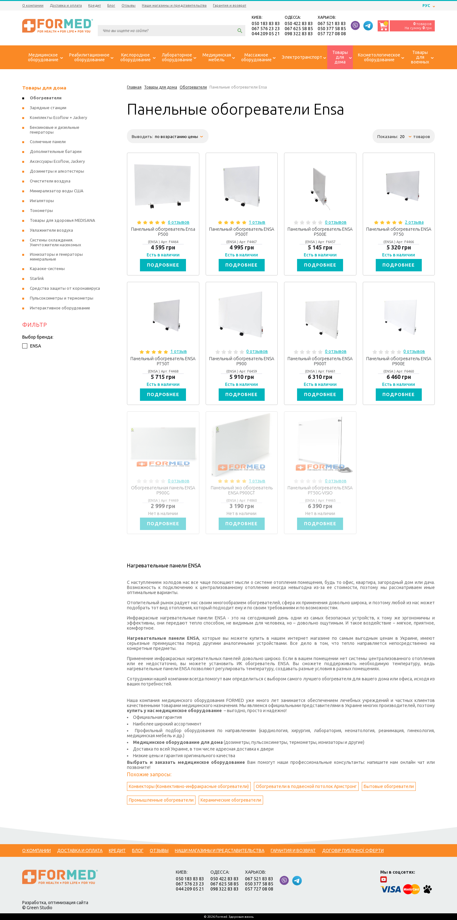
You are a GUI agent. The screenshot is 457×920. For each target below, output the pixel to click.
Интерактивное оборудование (60, 308)
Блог (111, 5)
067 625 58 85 (299, 28)
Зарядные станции (48, 107)
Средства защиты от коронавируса (65, 288)
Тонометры (41, 210)
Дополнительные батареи (56, 151)
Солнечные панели (48, 141)
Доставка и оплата (66, 5)
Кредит (94, 5)
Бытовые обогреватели (389, 786)
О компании (32, 5)
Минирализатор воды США (56, 191)
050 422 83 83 (299, 23)
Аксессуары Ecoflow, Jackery (57, 161)
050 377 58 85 (332, 28)
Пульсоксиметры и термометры (61, 298)
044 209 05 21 (266, 33)
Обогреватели (46, 98)
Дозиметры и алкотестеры (57, 171)
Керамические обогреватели (231, 800)
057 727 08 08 (332, 33)
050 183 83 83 (266, 23)
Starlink (37, 278)
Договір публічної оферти (353, 850)
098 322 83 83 (299, 33)
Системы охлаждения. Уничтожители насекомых (55, 242)
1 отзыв (257, 222)
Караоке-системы (47, 268)
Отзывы (129, 5)
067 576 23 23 (266, 28)
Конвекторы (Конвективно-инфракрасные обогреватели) (189, 786)
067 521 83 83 (332, 23)
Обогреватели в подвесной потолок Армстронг (306, 786)
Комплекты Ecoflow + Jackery (58, 117)
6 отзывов (178, 222)
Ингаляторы (42, 200)
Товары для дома (44, 87)
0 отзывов (336, 222)
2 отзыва (414, 222)
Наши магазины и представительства (174, 5)
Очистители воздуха (50, 181)
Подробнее (163, 265)
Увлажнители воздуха (51, 230)
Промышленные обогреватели (161, 800)
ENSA (31, 345)
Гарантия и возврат (229, 5)
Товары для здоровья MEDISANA (62, 220)
